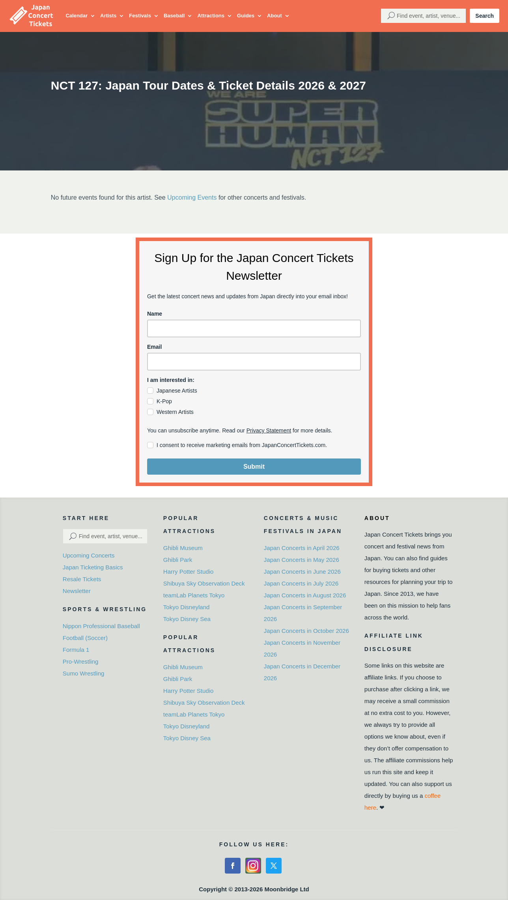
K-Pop (164, 401)
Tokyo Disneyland (186, 607)
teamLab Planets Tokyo (194, 595)
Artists (108, 16)
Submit (254, 466)
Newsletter (77, 591)
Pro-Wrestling (81, 661)
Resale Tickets (82, 579)
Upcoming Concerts (89, 555)
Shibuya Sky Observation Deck (204, 583)
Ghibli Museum (183, 547)
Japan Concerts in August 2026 (305, 595)
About (274, 16)
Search (484, 16)
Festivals (140, 16)
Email (154, 347)
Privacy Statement (269, 430)
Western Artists (175, 412)
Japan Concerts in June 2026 (302, 571)
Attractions (210, 16)
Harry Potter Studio (188, 571)
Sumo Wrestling (84, 673)
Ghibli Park (177, 559)
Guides (245, 16)
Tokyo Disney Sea (187, 619)
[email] (254, 361)
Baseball (174, 16)
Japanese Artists (177, 390)
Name (154, 314)
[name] (254, 328)
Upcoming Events (192, 197)
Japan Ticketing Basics (93, 567)
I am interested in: (170, 380)
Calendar (76, 16)
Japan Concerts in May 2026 (301, 559)
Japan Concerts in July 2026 (301, 583)
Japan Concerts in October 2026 (306, 630)
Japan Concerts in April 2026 (302, 547)
